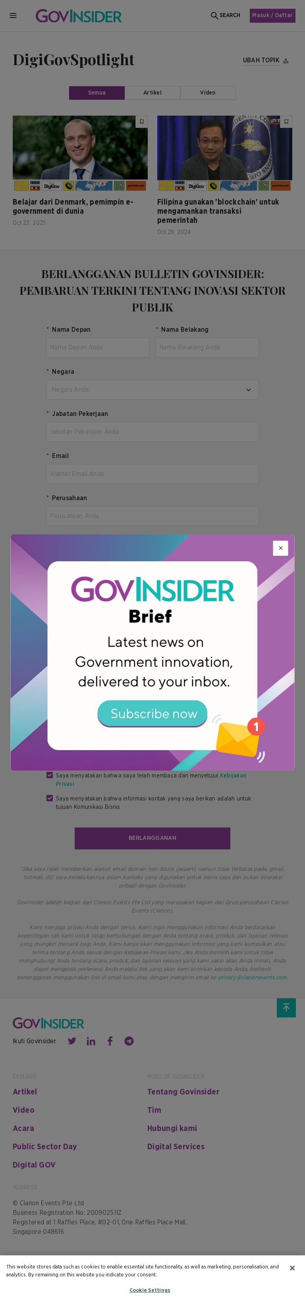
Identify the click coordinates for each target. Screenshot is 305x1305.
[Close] (280, 548)
